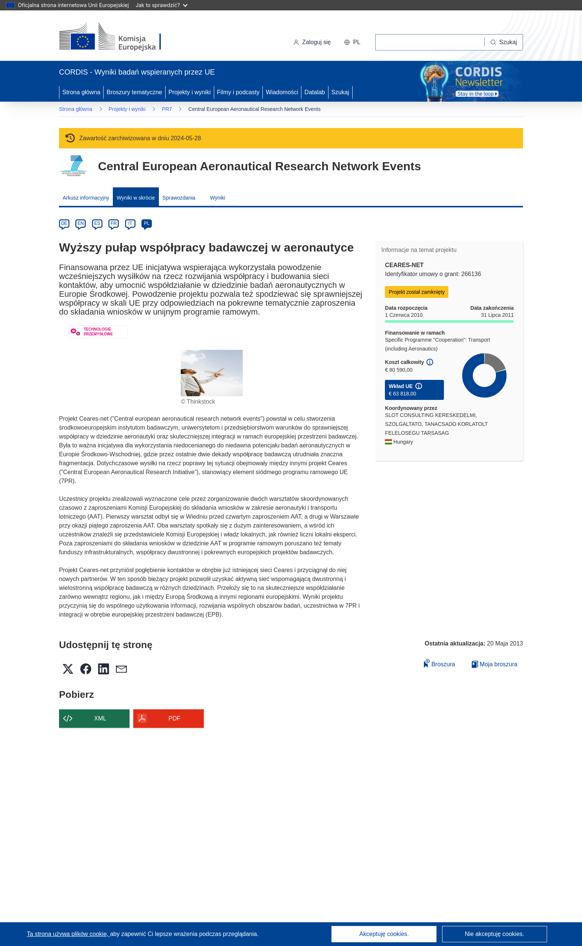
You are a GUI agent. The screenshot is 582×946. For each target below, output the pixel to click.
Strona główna (81, 92)
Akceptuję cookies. (384, 934)
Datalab (314, 92)
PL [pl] (147, 223)
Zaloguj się (312, 42)
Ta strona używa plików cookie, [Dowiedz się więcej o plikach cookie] (68, 934)
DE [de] (64, 223)
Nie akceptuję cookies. (494, 934)
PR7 (167, 109)
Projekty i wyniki (190, 92)
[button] (352, 42)
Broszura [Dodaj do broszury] (439, 663)
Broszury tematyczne (134, 92)
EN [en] (81, 223)
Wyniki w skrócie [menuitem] (136, 198)
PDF (174, 718)
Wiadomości (282, 92)
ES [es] (97, 223)
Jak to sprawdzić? (161, 5)
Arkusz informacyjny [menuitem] (86, 198)
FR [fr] (114, 223)
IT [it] (130, 223)
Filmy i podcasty (238, 92)
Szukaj (340, 92)
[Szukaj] (504, 42)
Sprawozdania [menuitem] (179, 198)
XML (100, 718)
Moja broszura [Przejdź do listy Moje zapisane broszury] (494, 664)
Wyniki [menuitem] (217, 198)
